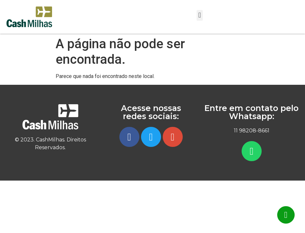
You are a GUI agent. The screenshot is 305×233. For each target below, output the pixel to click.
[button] (200, 15)
